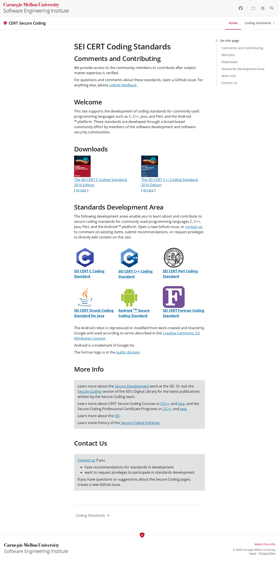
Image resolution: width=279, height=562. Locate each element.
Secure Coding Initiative (140, 422)
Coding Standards (260, 23)
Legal (252, 553)
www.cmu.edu (265, 544)
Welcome (88, 101)
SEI (117, 415)
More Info (89, 369)
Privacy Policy (267, 553)
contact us (193, 226)
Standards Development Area (118, 207)
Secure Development (132, 386)
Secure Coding (89, 391)
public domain (128, 352)
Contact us (86, 460)
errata (81, 190)
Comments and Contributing (117, 58)
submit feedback (122, 85)
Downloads (91, 148)
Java (181, 403)
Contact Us (90, 443)
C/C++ (165, 403)
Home (233, 23)
